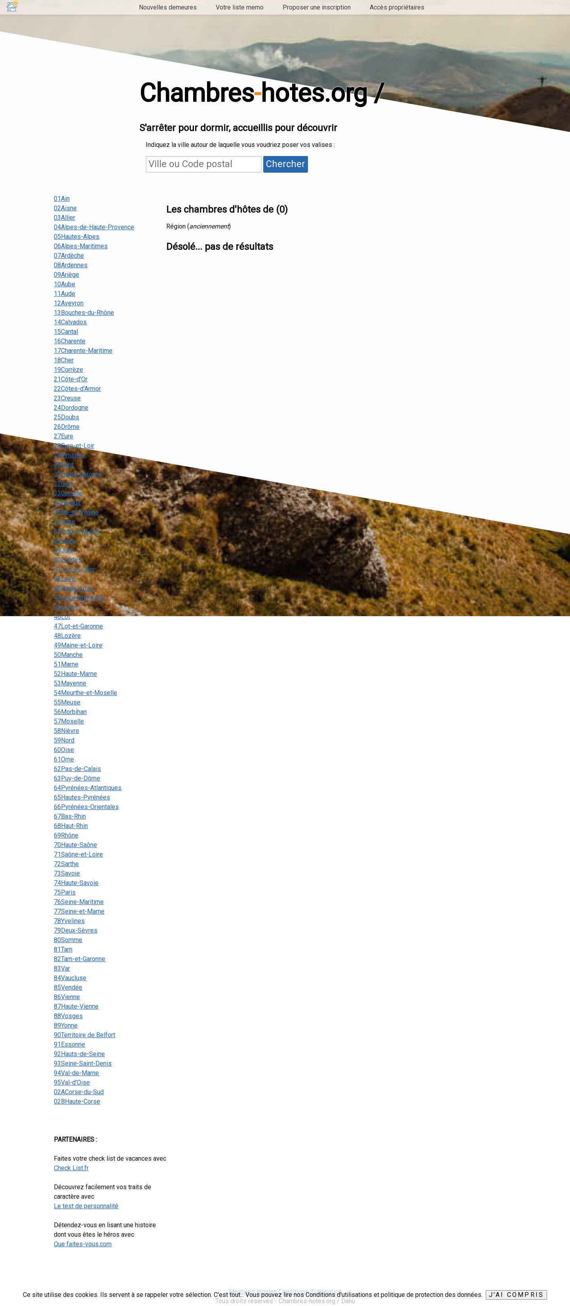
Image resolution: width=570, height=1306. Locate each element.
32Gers (64, 483)
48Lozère (67, 636)
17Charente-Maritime (83, 350)
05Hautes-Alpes (76, 236)
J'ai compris (516, 1294)
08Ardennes (70, 265)
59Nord (64, 740)
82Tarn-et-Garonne (79, 959)
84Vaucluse (70, 978)
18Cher (64, 360)
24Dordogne (71, 407)
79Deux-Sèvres (75, 930)
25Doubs (66, 417)
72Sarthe (66, 864)
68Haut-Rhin (71, 826)
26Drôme (67, 426)
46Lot (62, 617)
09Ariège (66, 274)
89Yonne (66, 1025)
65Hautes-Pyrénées (82, 797)
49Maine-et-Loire (78, 645)
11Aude (64, 293)
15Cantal (66, 331)
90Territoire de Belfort (84, 1035)
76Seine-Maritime (79, 902)
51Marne (66, 664)
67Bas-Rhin (70, 816)
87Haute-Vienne (76, 1006)
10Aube (64, 284)
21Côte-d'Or (70, 379)
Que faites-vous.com (83, 1244)
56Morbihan (70, 712)
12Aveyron (69, 303)
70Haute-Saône (75, 845)
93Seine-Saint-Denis (83, 1063)
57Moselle (69, 721)
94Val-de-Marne (76, 1073)
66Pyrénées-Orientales (86, 807)
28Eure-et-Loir (74, 445)
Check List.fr (71, 1168)
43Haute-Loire (74, 588)
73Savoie (67, 873)
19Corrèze (68, 369)
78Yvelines (69, 921)
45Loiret (65, 607)
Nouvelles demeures (168, 7)
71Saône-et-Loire (78, 854)
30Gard (64, 464)
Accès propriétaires (397, 7)
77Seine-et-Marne (79, 911)
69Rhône (66, 835)
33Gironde (68, 493)
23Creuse (67, 398)
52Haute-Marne (75, 674)
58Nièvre (66, 731)
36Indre (64, 521)
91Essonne (69, 1044)
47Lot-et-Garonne (78, 626)
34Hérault (67, 502)
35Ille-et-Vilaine (76, 512)
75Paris (65, 892)
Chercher (285, 163)
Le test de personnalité (86, 1206)
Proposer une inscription (317, 7)
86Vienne (67, 997)
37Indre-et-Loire (77, 531)
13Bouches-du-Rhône (84, 312)
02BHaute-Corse (77, 1101)
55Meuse (67, 702)
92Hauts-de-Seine (79, 1054)
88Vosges (68, 1016)
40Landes (68, 560)
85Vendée (68, 987)
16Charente (70, 341)
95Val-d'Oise (72, 1082)
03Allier (64, 217)
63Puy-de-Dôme (77, 778)
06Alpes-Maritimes (81, 246)
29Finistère (70, 455)
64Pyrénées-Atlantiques (88, 788)
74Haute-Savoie (76, 883)
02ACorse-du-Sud (79, 1092)
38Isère (65, 540)
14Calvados (70, 322)
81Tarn (63, 949)
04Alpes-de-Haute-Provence (94, 227)
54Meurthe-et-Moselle (85, 693)
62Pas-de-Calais (77, 769)
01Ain (62, 198)
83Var (62, 968)
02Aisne (65, 208)
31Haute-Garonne (78, 474)
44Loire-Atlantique (79, 598)
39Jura (63, 550)
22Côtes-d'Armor (77, 388)
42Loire (64, 579)
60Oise (64, 750)
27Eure (63, 436)
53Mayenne (70, 683)
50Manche (68, 655)
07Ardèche (69, 255)
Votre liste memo (240, 7)
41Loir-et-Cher (74, 569)
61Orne (64, 759)
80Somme (68, 940)
